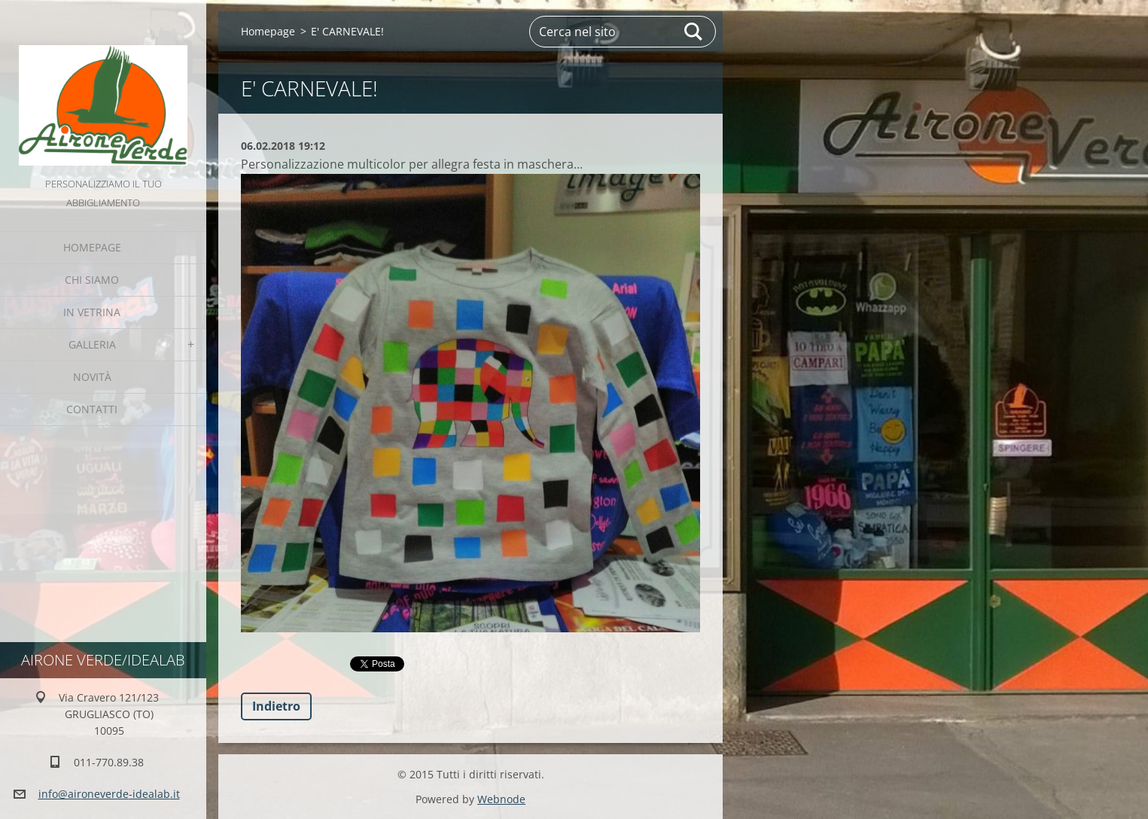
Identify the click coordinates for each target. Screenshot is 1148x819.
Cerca (694, 31)
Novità (92, 377)
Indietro (276, 706)
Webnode (501, 799)
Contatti (91, 409)
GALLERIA (92, 344)
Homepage (92, 247)
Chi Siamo (92, 279)
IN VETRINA (91, 312)
